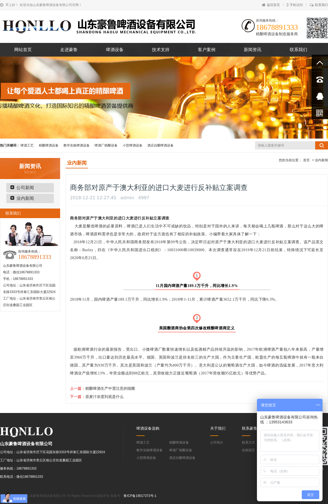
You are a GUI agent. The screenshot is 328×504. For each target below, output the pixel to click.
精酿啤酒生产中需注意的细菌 (110, 388)
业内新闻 (25, 198)
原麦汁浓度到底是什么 (104, 396)
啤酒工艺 (27, 145)
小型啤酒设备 (132, 145)
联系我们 (319, 5)
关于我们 (218, 428)
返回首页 (271, 5)
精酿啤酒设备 (48, 145)
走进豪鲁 (69, 49)
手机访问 (295, 5)
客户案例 (206, 49)
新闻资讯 (252, 49)
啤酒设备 (115, 49)
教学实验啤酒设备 (76, 145)
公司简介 (216, 442)
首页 (306, 160)
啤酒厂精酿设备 (106, 145)
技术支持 (160, 49)
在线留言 (248, 450)
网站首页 (23, 49)
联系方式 (248, 442)
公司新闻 (25, 187)
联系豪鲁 (249, 428)
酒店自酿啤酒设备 (160, 145)
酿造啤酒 (95, 226)
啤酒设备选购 (147, 428)
